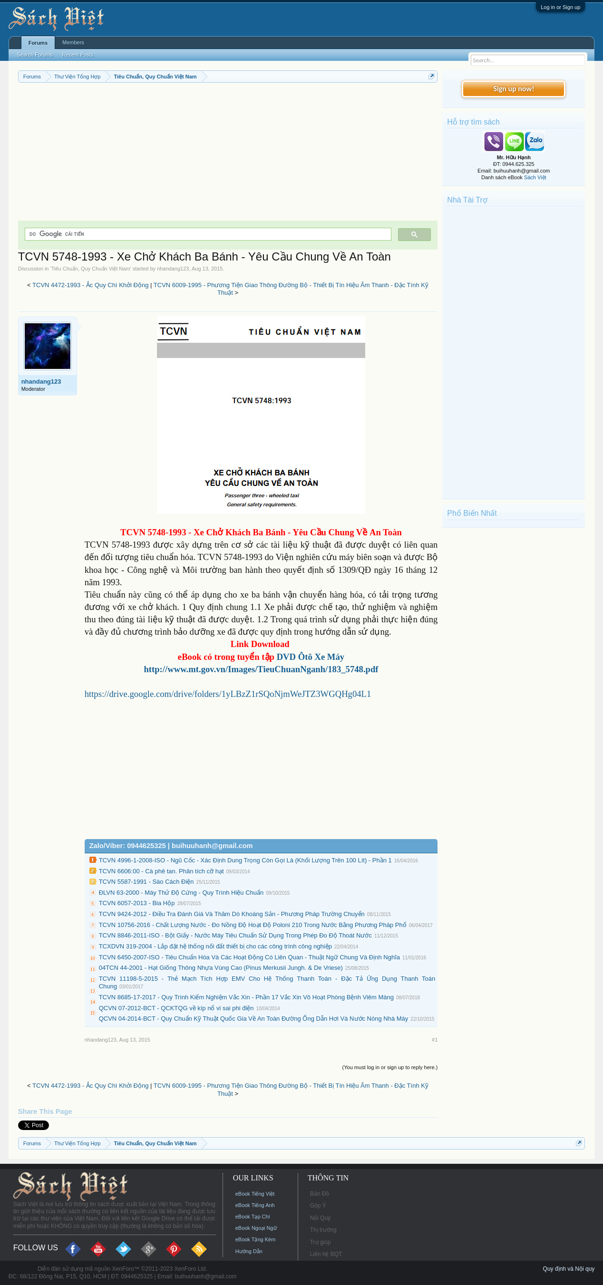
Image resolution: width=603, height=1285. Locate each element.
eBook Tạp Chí (252, 1216)
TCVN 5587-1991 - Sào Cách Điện (146, 881)
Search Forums (35, 55)
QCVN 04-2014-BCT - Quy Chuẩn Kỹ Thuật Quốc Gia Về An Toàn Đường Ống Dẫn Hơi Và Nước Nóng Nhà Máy (253, 1018)
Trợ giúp (320, 1242)
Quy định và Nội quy (569, 1269)
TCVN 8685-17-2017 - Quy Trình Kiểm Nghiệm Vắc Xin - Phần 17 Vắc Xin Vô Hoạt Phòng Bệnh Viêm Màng (246, 997)
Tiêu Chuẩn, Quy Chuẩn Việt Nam (90, 268)
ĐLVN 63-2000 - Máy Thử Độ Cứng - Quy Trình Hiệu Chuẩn (181, 892)
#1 (435, 1040)
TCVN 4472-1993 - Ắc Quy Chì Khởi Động (90, 285)
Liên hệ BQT (326, 1254)
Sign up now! (513, 88)
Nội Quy (320, 1218)
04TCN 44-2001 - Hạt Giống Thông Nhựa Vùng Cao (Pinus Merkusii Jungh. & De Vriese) (221, 967)
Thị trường (323, 1230)
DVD (311, 657)
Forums (38, 43)
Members (73, 42)
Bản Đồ (320, 1193)
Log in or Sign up (560, 7)
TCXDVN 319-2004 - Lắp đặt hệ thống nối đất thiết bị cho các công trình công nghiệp (215, 946)
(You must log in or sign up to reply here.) (390, 1067)
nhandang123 (173, 268)
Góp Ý (318, 1205)
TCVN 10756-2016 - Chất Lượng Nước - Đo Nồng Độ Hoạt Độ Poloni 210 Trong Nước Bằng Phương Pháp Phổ (253, 924)
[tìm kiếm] (207, 234)
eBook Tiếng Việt (255, 1194)
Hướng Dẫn (249, 1251)
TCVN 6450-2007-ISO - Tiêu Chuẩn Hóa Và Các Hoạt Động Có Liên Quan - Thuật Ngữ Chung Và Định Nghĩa (249, 957)
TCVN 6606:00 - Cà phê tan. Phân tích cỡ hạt (161, 871)
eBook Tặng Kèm (255, 1239)
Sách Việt (535, 177)
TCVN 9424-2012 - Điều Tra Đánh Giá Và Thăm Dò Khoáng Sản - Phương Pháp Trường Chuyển (232, 914)
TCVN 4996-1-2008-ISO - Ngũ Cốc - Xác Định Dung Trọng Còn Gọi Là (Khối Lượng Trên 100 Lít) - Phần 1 (245, 860)
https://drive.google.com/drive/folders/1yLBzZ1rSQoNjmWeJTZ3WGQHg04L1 (228, 694)
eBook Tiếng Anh (255, 1205)
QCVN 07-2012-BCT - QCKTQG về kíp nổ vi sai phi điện (176, 1008)
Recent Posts (77, 55)
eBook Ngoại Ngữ (256, 1228)
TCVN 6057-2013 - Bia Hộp (137, 903)
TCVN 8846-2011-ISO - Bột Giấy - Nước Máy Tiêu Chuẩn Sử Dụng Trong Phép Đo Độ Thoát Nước (235, 935)
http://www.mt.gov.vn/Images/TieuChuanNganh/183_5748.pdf (261, 669)
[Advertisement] (228, 154)
